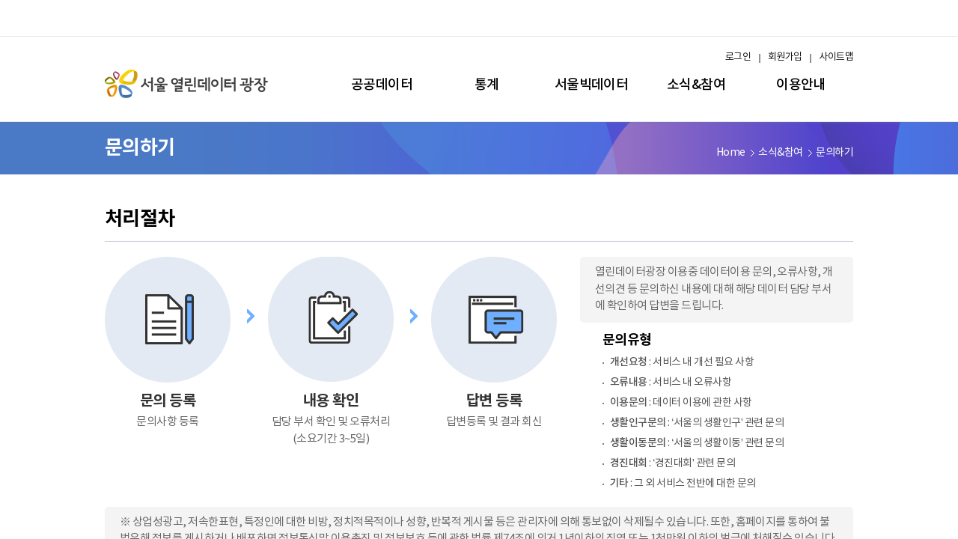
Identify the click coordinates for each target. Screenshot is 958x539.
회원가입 (785, 57)
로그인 (738, 57)
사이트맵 (836, 57)
